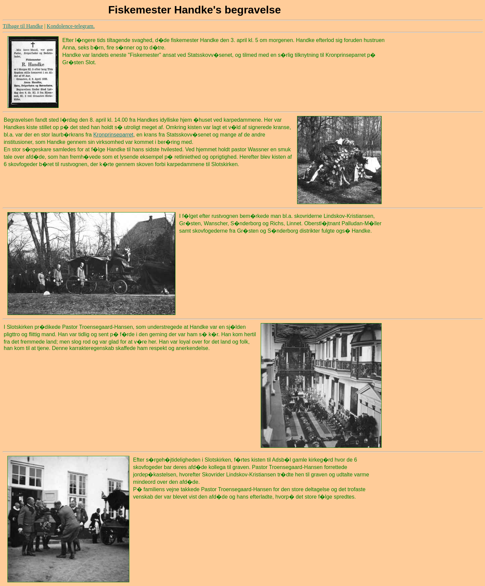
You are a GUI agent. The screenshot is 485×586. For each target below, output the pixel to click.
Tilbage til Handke (23, 26)
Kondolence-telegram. (71, 26)
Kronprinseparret (113, 135)
